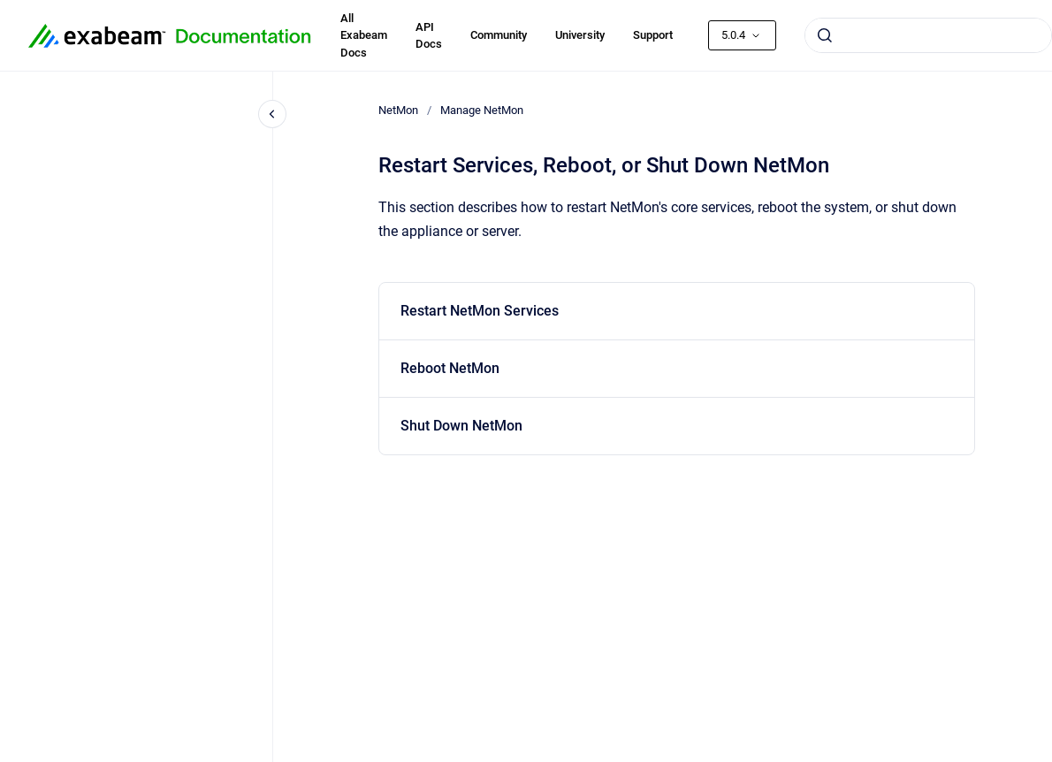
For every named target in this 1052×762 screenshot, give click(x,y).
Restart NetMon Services (479, 310)
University (580, 35)
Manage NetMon (481, 110)
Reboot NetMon (449, 368)
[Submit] (825, 35)
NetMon (398, 110)
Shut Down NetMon (461, 425)
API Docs (428, 35)
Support (653, 35)
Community (498, 35)
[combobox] (928, 35)
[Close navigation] (272, 114)
